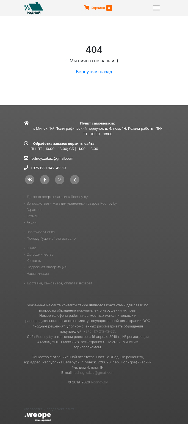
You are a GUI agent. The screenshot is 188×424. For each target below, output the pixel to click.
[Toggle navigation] (156, 7)
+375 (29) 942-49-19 (48, 168)
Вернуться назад (94, 71)
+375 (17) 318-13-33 (99, 331)
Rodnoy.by (44, 337)
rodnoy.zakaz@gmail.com (52, 158)
